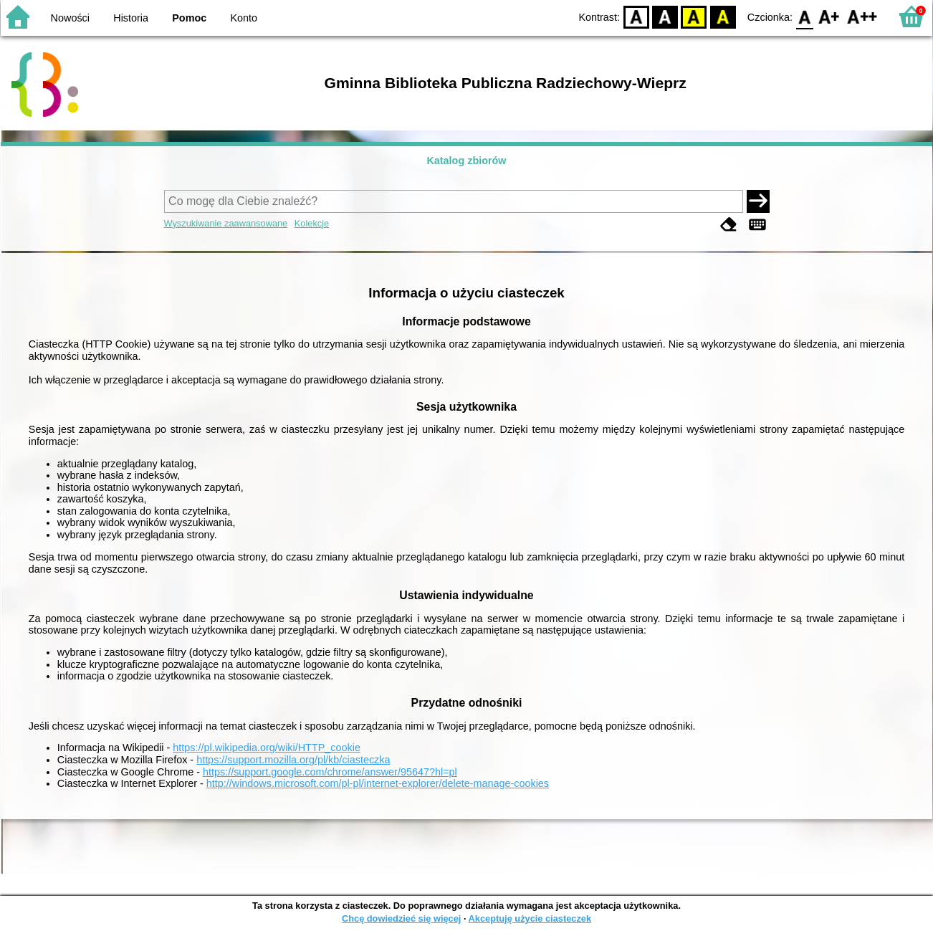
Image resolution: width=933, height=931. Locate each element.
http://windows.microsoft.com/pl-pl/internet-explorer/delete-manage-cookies (377, 783)
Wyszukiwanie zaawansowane (226, 223)
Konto (244, 18)
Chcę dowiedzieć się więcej (401, 918)
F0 (804, 16)
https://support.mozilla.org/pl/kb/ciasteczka (293, 759)
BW (665, 16)
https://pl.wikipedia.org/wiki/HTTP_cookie (266, 747)
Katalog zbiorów (466, 160)
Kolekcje (312, 223)
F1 (829, 16)
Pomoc (189, 18)
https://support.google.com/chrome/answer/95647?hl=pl (330, 772)
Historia (130, 18)
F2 (862, 16)
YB (694, 16)
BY (722, 16)
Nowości (70, 18)
